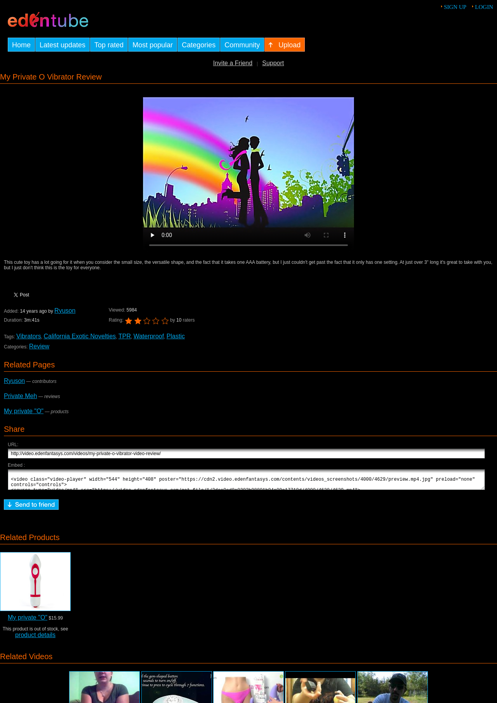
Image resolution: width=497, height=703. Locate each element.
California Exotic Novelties (79, 336)
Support (273, 63)
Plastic (176, 336)
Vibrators (28, 336)
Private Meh (20, 396)
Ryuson (64, 310)
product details (35, 638)
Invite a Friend (232, 63)
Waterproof (148, 336)
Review (39, 346)
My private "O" (23, 411)
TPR (124, 336)
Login (484, 7)
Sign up (455, 7)
